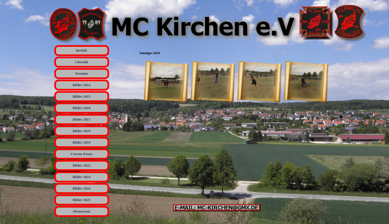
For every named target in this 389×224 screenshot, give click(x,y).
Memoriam (81, 211)
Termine (81, 73)
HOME (81, 50)
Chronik (81, 62)
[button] (166, 82)
